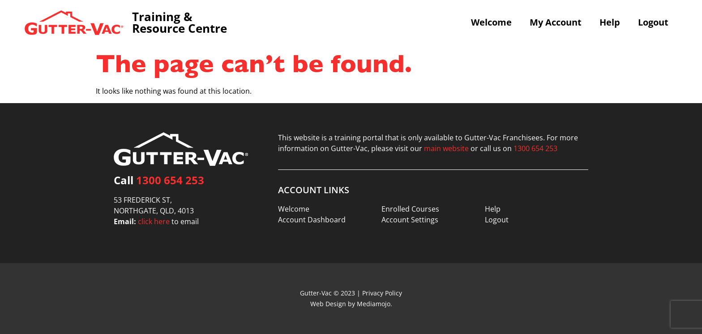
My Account (556, 22)
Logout (653, 22)
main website (446, 148)
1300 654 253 (170, 180)
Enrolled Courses (410, 209)
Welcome (491, 22)
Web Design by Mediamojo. (351, 303)
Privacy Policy (382, 293)
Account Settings (409, 220)
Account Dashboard (312, 220)
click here (154, 221)
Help (609, 22)
